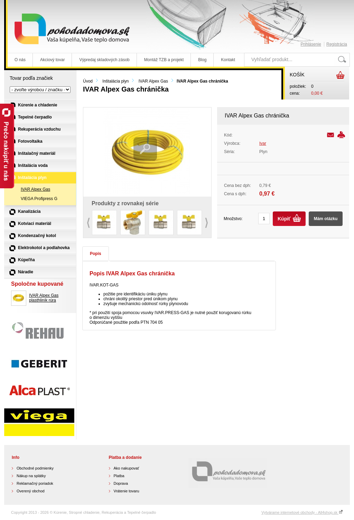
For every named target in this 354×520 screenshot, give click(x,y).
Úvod (88, 81)
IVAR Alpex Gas (153, 81)
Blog (202, 59)
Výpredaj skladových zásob (104, 59)
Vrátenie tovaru (126, 491)
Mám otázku (326, 218)
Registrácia (336, 44)
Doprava (121, 483)
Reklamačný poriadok (35, 483)
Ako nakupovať (126, 468)
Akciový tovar (52, 59)
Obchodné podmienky (35, 468)
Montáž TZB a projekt (164, 59)
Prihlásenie (311, 44)
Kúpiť (284, 218)
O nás (20, 59)
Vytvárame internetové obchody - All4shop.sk (302, 512)
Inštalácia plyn (115, 81)
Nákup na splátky (31, 476)
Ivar (262, 143)
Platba (119, 476)
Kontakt (228, 59)
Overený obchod (31, 491)
